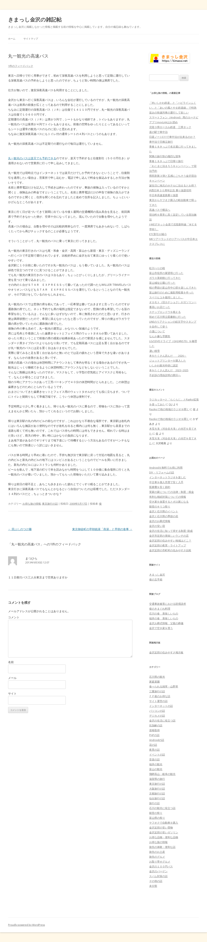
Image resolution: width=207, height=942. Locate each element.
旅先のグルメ (157, 857)
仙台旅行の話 (157, 798)
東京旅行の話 (50, 503)
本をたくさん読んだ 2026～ (167, 356)
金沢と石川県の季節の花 (163, 516)
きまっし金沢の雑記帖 (35, 19)
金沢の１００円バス (161, 866)
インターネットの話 (161, 706)
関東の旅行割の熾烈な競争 (165, 156)
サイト (12, 693)
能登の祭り (155, 813)
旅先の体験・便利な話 (162, 847)
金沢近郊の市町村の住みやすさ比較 (170, 550)
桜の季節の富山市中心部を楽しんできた (172, 287)
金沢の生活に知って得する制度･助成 (171, 531)
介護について (157, 331)
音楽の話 (154, 759)
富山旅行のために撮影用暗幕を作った (171, 292)
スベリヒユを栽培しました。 (166, 297)
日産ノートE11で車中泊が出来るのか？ (172, 137)
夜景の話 (154, 749)
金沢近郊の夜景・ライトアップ (167, 545)
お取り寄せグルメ (159, 861)
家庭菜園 (154, 681)
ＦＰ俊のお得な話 (159, 696)
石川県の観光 (157, 677)
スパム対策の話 (158, 876)
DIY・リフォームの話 (161, 472)
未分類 (153, 886)
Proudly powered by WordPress (26, 925)
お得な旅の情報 (31, 503)
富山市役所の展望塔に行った (166, 273)
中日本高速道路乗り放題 (163, 195)
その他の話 (155, 881)
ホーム (11, 38)
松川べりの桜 (157, 268)
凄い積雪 (154, 351)
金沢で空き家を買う (161, 628)
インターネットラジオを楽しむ (167, 477)
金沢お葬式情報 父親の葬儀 (166, 623)
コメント (13, 617)
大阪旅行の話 (157, 788)
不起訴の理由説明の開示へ (165, 375)
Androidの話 (156, 740)
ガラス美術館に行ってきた (165, 278)
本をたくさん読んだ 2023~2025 (168, 370)
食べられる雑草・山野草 (163, 686)
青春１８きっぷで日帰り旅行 (166, 161)
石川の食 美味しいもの (163, 613)
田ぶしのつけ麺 (20, 529)
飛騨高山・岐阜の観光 (162, 774)
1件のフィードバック (20, 66)
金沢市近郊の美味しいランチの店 (169, 535)
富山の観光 (155, 769)
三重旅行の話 (157, 691)
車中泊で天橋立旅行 (161, 141)
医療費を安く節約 (159, 487)
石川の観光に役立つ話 (162, 808)
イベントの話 (157, 754)
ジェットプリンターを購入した (167, 360)
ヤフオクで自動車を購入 (163, 822)
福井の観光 (155, 764)
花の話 (153, 745)
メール (12, 678)
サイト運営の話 (158, 701)
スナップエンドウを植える (165, 312)
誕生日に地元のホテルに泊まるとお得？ (172, 185)
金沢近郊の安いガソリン (163, 832)
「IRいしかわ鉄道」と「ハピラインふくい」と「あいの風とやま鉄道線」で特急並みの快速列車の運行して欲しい (172, 107)
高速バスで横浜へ (159, 210)
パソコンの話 (157, 711)
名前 (11, 662)
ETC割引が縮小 (158, 234)
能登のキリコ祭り (159, 506)
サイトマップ (30, 38)
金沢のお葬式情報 (159, 521)
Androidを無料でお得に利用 (166, 467)
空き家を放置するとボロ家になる (169, 501)
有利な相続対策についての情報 (167, 497)
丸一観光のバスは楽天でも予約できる (32, 158)
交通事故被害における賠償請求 (167, 604)
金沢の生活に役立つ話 (162, 720)
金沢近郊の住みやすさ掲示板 (166, 652)
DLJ (170, 404)
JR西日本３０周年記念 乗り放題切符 (170, 190)
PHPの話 (154, 735)
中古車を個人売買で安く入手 (166, 482)
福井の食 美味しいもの (163, 618)
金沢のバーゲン (158, 871)
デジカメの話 (157, 715)
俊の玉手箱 (155, 579)
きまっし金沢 (157, 574)
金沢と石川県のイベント (163, 511)
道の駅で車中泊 (158, 132)
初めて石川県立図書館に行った (167, 317)
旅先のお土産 (157, 852)
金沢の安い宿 (157, 526)
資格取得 (154, 730)
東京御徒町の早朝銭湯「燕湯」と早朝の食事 (102, 529)
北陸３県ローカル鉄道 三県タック (170, 127)
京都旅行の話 (157, 793)
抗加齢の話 (155, 725)
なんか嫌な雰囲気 (159, 336)
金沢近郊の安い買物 (161, 827)
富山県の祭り (157, 818)
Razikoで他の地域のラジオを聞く (169, 409)
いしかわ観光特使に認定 (163, 365)
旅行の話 (154, 803)
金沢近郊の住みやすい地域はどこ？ (170, 540)
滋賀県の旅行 (157, 779)
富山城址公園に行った (162, 283)
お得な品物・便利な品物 (163, 837)
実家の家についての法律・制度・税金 (171, 492)
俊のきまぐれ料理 (159, 608)
